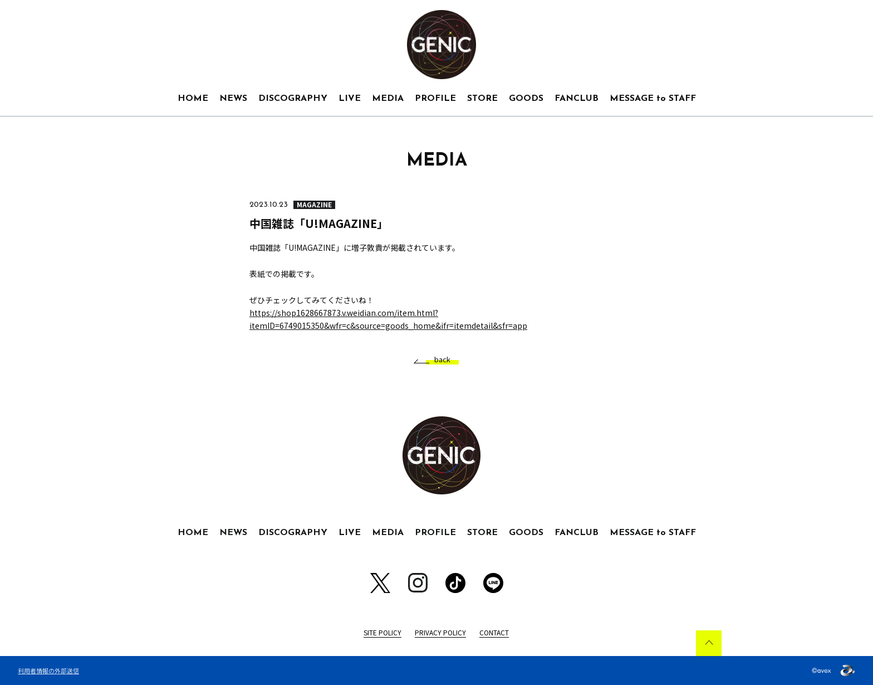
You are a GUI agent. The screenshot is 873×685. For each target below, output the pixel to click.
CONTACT (494, 632)
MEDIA (388, 98)
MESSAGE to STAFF (653, 98)
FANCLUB (577, 98)
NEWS (233, 98)
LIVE (350, 98)
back (438, 360)
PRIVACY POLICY (440, 632)
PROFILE (435, 98)
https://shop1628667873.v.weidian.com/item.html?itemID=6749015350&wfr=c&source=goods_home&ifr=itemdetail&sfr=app (388, 319)
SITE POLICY (382, 632)
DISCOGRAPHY (292, 98)
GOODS (526, 98)
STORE (482, 98)
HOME (193, 98)
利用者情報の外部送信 (48, 670)
